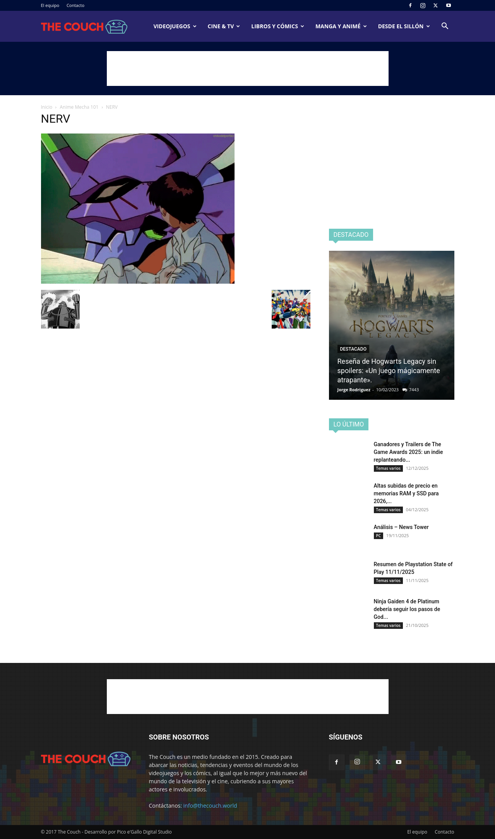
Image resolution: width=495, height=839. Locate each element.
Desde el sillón (404, 26)
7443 (414, 389)
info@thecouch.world (210, 805)
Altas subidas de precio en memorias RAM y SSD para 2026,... (406, 493)
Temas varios (388, 468)
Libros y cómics (277, 26)
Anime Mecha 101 (79, 107)
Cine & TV (224, 26)
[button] (445, 27)
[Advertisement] (248, 68)
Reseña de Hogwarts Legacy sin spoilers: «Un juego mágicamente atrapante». (388, 370)
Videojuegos (174, 26)
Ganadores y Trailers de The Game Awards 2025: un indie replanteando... (408, 452)
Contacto (75, 5)
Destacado (353, 349)
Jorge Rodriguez (354, 389)
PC (378, 535)
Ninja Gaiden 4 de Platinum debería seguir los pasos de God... (407, 609)
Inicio (47, 107)
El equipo (50, 5)
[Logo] (84, 26)
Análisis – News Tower (401, 527)
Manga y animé (341, 26)
